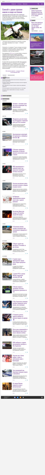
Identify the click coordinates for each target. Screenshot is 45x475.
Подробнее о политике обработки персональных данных (24, 466)
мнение (33, 20)
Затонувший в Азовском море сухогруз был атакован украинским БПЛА (36, 45)
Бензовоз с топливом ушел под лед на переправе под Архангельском (20, 105)
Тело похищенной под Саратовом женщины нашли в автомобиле (20, 440)
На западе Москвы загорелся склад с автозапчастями (17, 454)
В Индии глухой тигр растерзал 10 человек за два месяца (19, 279)
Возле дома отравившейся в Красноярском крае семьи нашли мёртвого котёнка (20, 388)
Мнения (28, 4)
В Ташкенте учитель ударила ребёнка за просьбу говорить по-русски (20, 362)
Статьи (23, 4)
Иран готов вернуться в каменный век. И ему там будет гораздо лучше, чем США (37, 26)
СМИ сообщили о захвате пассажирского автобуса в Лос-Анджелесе (19, 401)
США (9, 14)
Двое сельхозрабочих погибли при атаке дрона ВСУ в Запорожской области (36, 62)
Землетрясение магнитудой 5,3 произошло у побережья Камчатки (20, 136)
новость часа (35, 8)
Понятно (39, 465)
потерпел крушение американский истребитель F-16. (12, 55)
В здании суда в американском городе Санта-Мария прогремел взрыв (19, 295)
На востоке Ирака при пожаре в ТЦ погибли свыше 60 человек (18, 236)
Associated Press (10, 18)
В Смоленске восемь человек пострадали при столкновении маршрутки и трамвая (20, 252)
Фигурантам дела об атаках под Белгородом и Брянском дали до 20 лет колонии (20, 120)
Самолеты (4, 75)
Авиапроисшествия (11, 75)
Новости (17, 4)
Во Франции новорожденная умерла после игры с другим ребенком (19, 222)
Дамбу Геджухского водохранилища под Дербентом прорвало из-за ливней (37, 13)
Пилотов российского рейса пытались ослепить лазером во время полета (20, 196)
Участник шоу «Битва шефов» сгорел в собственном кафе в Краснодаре (18, 415)
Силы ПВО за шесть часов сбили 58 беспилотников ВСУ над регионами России (37, 77)
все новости (33, 17)
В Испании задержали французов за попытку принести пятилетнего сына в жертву (20, 163)
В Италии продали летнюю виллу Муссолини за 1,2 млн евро (14, 88)
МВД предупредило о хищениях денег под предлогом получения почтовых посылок (18, 180)
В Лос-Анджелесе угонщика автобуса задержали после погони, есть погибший (20, 349)
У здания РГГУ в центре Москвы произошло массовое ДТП (19, 309)
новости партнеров (7, 95)
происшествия (6, 99)
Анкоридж (5, 14)
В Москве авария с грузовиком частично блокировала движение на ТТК (20, 335)
